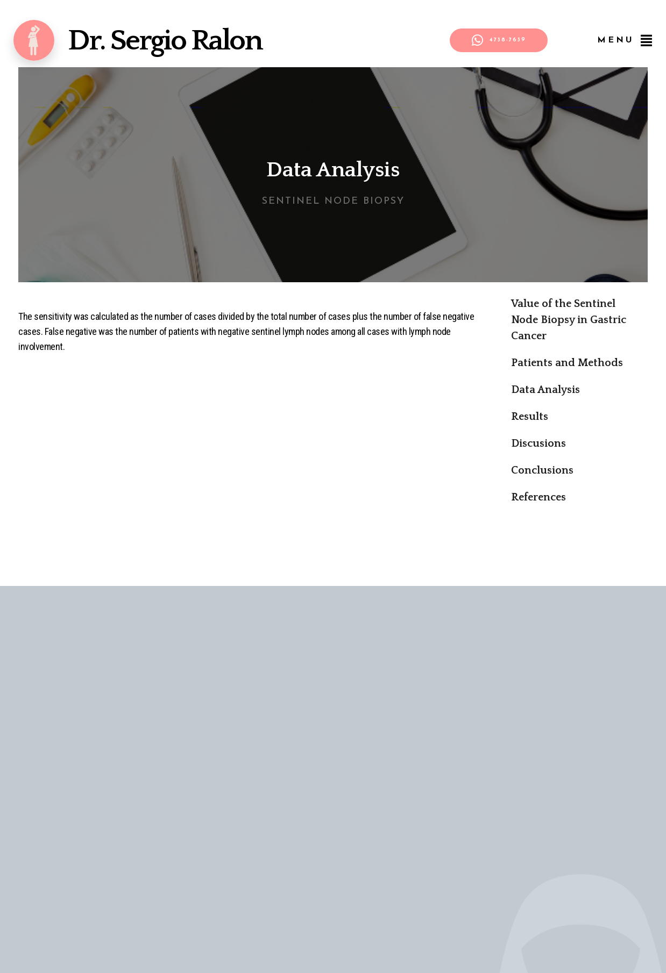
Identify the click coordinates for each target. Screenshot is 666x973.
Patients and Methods (567, 363)
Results (529, 417)
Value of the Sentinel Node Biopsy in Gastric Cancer (568, 320)
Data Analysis (545, 390)
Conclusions (542, 470)
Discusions (538, 443)
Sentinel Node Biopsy (333, 201)
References (538, 497)
